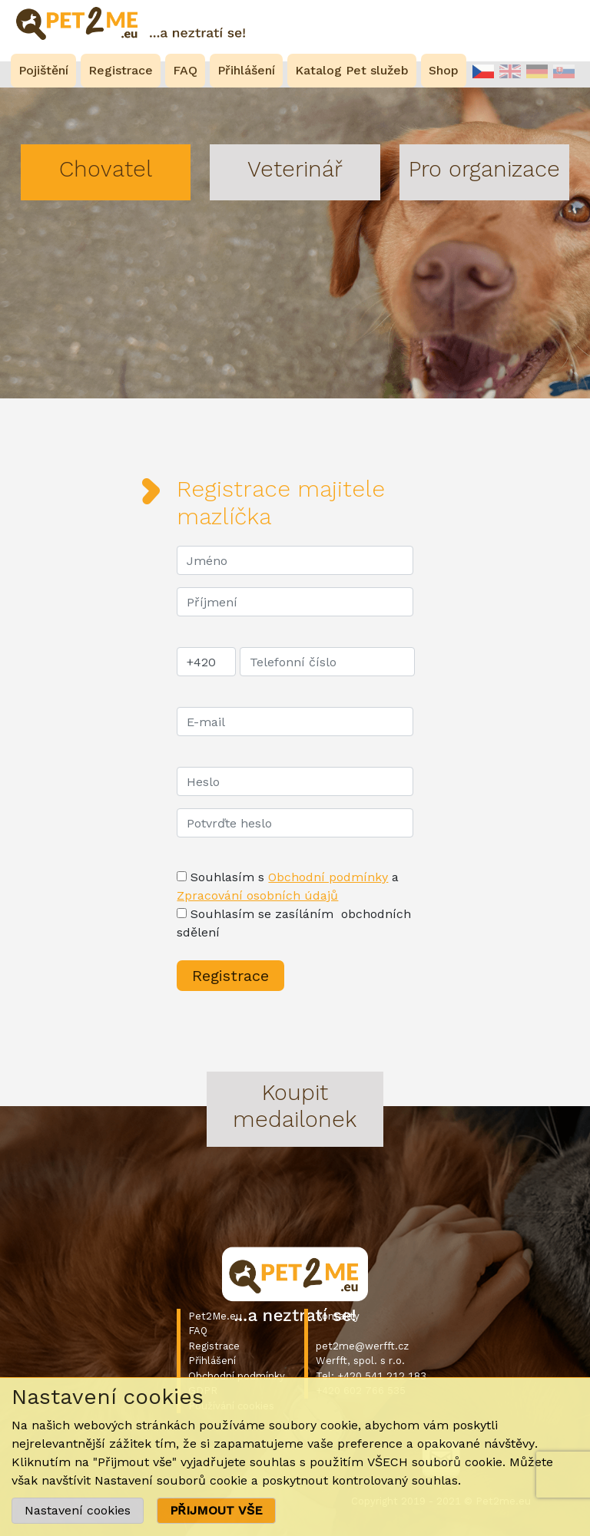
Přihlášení (212, 1360)
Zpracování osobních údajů (257, 895)
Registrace (214, 1346)
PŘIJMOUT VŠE (216, 1510)
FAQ (197, 1330)
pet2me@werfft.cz (362, 1346)
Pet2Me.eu (215, 1316)
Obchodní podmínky (328, 877)
